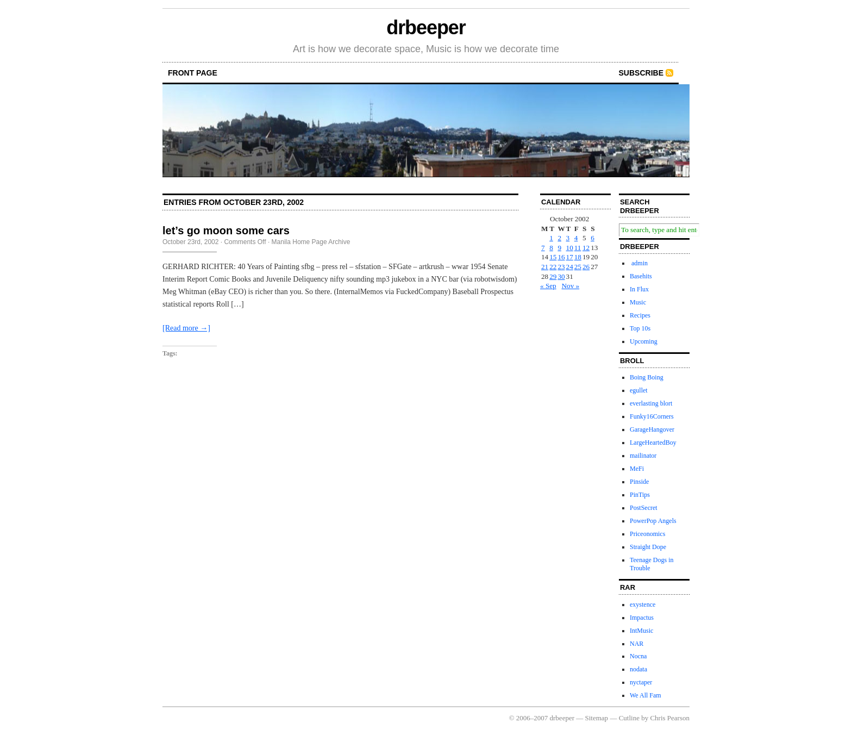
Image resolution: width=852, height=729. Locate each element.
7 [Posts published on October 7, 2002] (543, 248)
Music (638, 302)
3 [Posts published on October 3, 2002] (568, 238)
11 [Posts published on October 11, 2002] (577, 248)
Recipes (640, 315)
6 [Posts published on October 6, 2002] (592, 238)
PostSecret (643, 508)
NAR (636, 643)
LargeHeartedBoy (653, 442)
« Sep (548, 286)
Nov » (571, 286)
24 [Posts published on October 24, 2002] (569, 267)
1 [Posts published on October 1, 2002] (551, 238)
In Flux (639, 289)
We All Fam (645, 695)
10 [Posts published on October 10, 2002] (569, 248)
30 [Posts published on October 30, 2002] (561, 276)
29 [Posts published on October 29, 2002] (552, 276)
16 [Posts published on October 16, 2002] (561, 257)
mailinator (643, 455)
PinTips (640, 495)
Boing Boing (646, 377)
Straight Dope (648, 547)
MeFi (637, 468)
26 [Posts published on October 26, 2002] (586, 267)
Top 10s (640, 328)
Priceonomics (647, 534)
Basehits (641, 276)
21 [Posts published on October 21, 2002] (544, 267)
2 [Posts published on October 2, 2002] (559, 238)
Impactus (642, 617)
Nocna (638, 656)
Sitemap (597, 718)
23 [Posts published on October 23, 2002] (561, 267)
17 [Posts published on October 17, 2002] (569, 257)
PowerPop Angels (653, 521)
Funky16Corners (652, 416)
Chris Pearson (670, 718)
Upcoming (643, 341)
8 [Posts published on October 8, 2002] (551, 248)
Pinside (639, 481)
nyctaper (641, 682)
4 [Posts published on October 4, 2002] (576, 238)
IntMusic (641, 630)
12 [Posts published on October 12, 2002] (586, 248)
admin (639, 263)
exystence (642, 604)
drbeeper (425, 27)
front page (192, 72)
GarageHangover (652, 429)
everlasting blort (651, 403)
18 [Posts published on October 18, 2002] (577, 257)
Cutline (629, 718)
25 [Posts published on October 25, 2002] (577, 267)
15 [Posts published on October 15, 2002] (552, 257)
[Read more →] (186, 328)
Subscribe (641, 72)
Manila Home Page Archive (311, 242)
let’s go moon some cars (226, 230)
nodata (638, 669)
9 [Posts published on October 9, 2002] (559, 248)
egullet (639, 390)
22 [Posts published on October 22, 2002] (552, 267)
